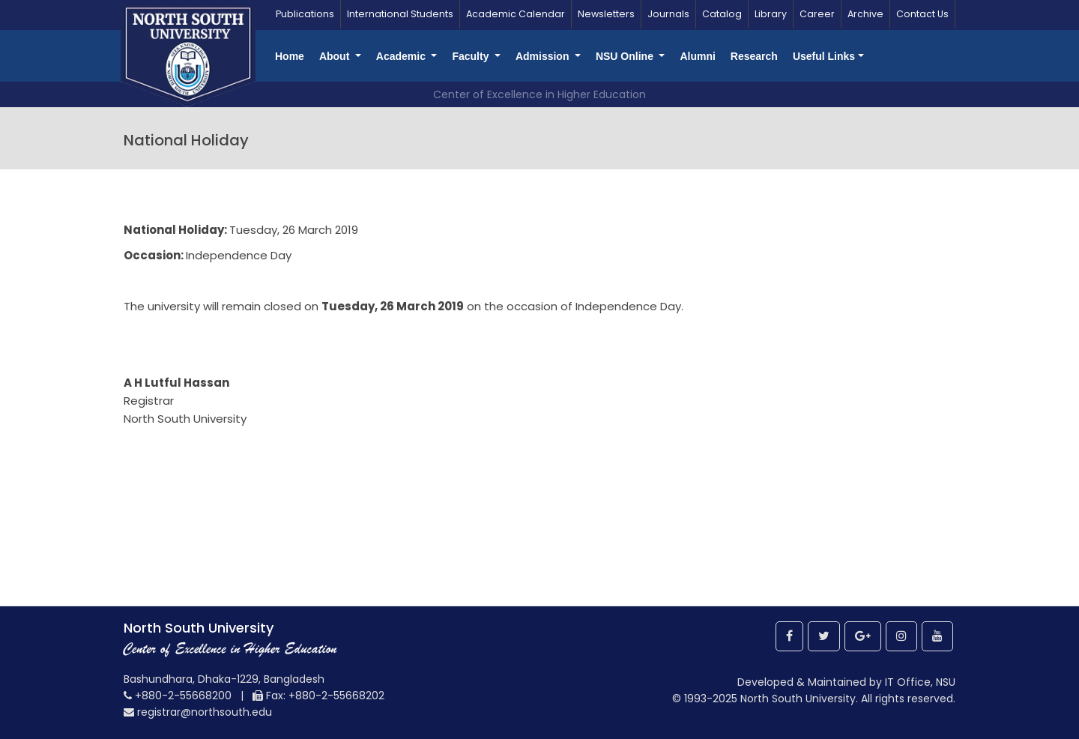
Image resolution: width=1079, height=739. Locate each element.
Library (771, 13)
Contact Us (922, 13)
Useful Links (824, 56)
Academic (402, 56)
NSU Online (626, 56)
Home (289, 56)
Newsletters (606, 13)
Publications (305, 13)
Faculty (472, 56)
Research (754, 56)
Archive (865, 13)
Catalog (722, 13)
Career (817, 13)
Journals (668, 13)
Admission (544, 56)
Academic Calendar (515, 13)
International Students (400, 13)
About (335, 56)
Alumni (697, 56)
